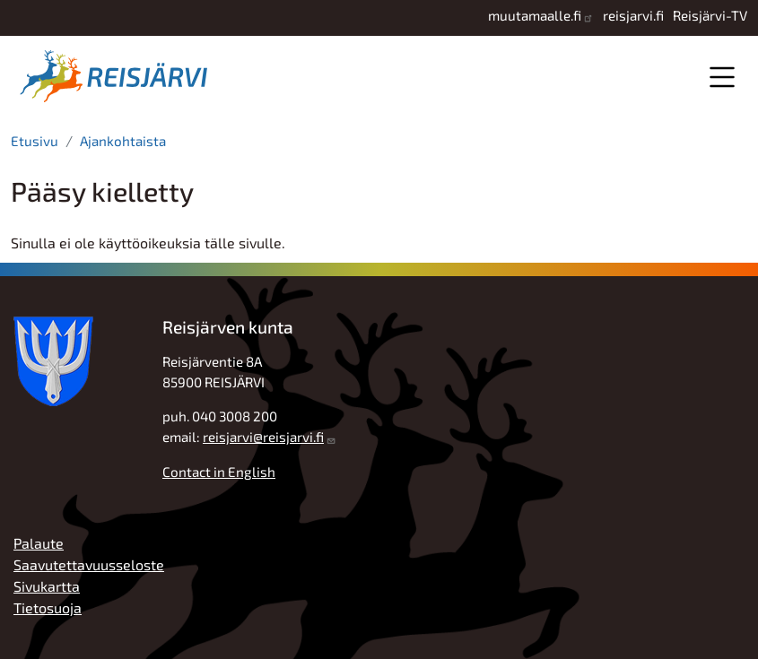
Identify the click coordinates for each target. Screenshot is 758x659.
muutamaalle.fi (534, 15)
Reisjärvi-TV (710, 15)
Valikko (721, 76)
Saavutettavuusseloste (88, 564)
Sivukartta (46, 585)
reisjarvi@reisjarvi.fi (263, 437)
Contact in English (218, 472)
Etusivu (34, 141)
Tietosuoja (47, 607)
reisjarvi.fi (633, 15)
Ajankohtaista (123, 141)
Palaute (38, 542)
